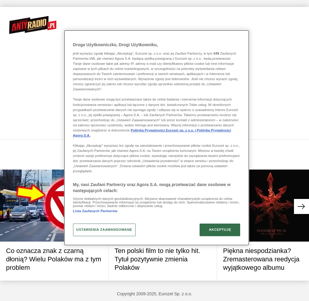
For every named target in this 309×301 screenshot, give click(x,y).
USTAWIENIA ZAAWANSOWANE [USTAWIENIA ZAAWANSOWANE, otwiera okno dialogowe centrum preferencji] (104, 229)
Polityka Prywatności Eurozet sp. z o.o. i (164, 130)
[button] (301, 206)
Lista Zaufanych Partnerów (95, 211)
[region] (156, 137)
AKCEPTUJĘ (220, 229)
